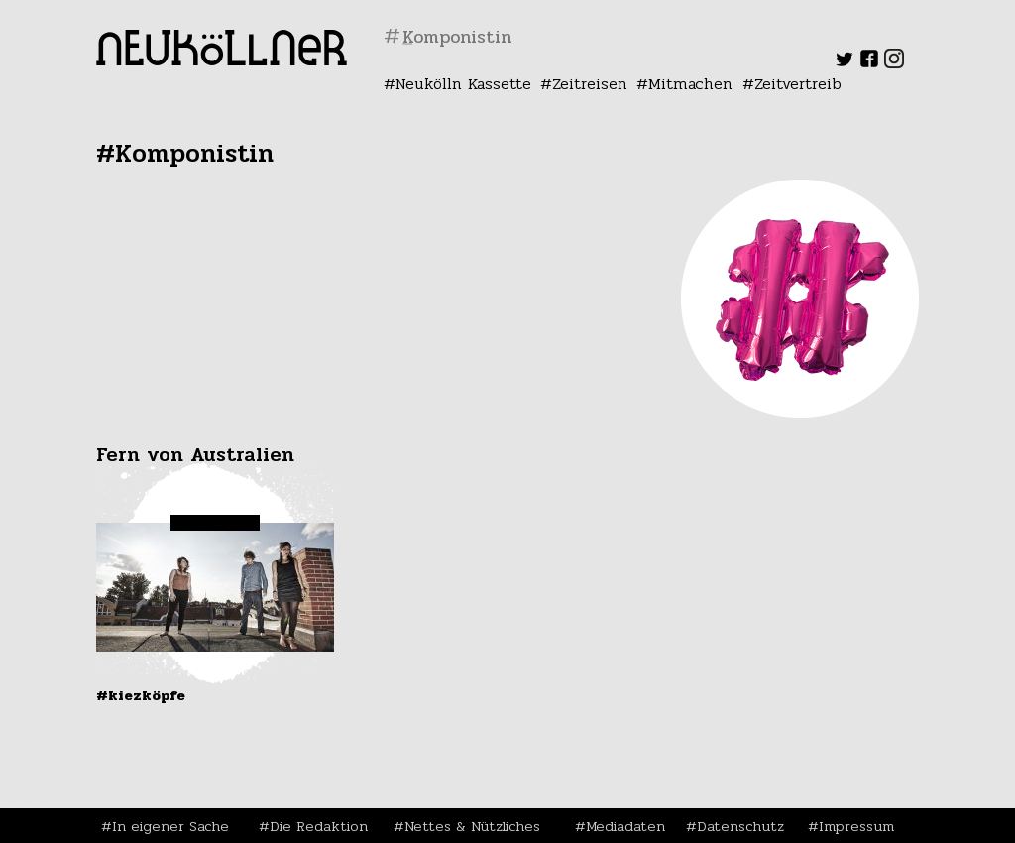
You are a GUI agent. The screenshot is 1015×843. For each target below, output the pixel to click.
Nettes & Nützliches (472, 826)
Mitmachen (690, 83)
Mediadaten (625, 826)
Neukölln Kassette (463, 83)
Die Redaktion (319, 826)
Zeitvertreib (798, 83)
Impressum (856, 826)
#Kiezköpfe (140, 695)
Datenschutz (740, 826)
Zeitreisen (589, 83)
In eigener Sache (170, 826)
